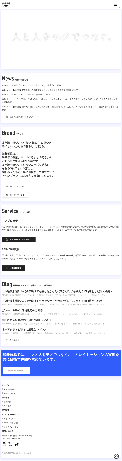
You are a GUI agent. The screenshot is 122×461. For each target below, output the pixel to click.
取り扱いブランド (15, 195)
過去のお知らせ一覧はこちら (20, 116)
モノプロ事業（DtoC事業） (18, 239)
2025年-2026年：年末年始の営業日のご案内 (31, 94)
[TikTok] (17, 444)
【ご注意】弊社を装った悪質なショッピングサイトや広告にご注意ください (45, 89)
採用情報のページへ (16, 370)
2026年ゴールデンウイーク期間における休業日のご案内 (36, 85)
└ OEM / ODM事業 (9, 393)
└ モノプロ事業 (8, 389)
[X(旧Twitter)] (10, 444)
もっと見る (12, 339)
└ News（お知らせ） (10, 422)
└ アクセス (6, 405)
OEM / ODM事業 (13, 268)
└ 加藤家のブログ (9, 418)
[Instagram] (4, 444)
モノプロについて (15, 186)
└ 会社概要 (6, 401)
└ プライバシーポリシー (12, 426)
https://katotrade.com (14, 438)
